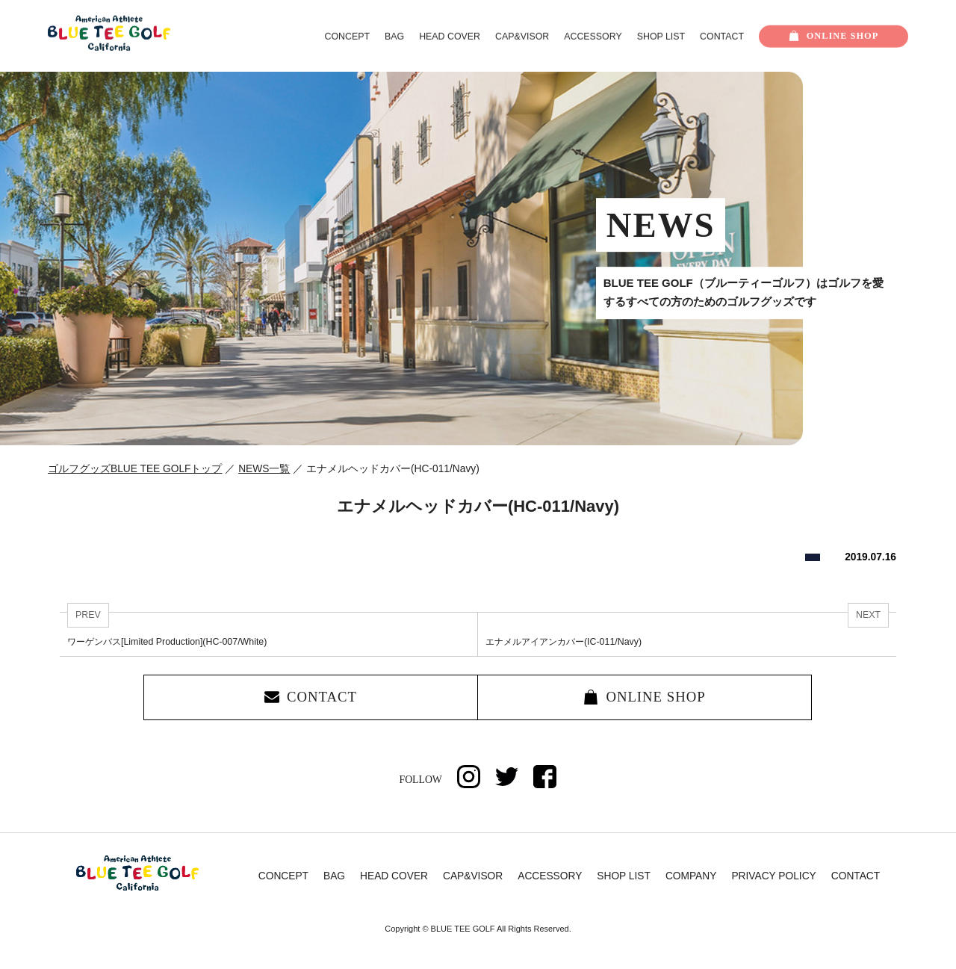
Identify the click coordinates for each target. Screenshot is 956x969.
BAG (394, 36)
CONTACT (722, 36)
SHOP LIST (661, 36)
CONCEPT (347, 36)
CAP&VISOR (522, 36)
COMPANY (691, 876)
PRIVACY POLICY (773, 876)
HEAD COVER (449, 36)
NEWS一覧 (264, 468)
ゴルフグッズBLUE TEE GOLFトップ (135, 468)
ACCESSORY (592, 36)
